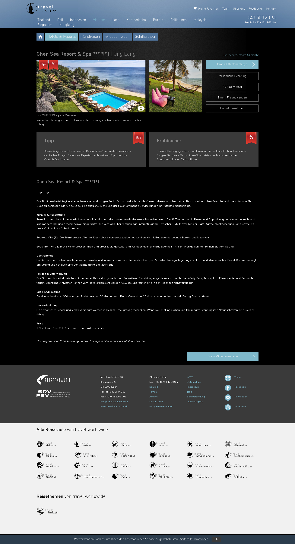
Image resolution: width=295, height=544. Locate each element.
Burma (158, 20)
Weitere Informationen (193, 539)
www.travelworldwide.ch (114, 406)
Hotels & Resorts (61, 37)
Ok (216, 539)
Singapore (44, 25)
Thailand (43, 20)
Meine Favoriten (208, 8)
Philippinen (178, 20)
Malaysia (200, 20)
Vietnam (99, 20)
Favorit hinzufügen (232, 108)
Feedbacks (256, 8)
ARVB (190, 377)
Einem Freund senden (232, 97)
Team (225, 8)
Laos (115, 20)
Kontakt (271, 8)
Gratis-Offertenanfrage (236, 64)
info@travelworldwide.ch (114, 401)
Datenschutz (194, 381)
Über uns (239, 8)
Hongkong (66, 25)
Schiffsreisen (145, 37)
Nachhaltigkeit (195, 401)
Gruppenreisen (117, 37)
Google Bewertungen (161, 406)
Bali (60, 20)
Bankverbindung (196, 396)
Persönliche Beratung (232, 76)
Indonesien (78, 20)
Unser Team (156, 401)
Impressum (193, 386)
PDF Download (232, 86)
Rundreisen (90, 37)
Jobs (189, 391)
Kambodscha (136, 20)
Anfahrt (153, 396)
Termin (153, 391)
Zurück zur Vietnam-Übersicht (241, 55)
